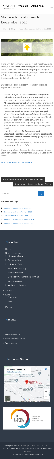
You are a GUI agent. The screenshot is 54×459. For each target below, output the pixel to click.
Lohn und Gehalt (16, 264)
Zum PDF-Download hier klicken (16, 162)
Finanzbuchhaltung (17, 268)
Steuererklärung (15, 260)
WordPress (27, 451)
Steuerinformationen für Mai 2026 (17, 208)
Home (8, 249)
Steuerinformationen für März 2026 (18, 216)
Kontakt (9, 307)
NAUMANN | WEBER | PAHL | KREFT (25, 5)
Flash (27, 448)
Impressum (18, 454)
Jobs (10, 302)
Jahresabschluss (15, 272)
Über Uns (12, 297)
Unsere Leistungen (14, 253)
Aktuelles (9, 290)
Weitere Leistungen (17, 285)
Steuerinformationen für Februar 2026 (19, 219)
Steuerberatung (15, 256)
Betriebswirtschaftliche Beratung (23, 277)
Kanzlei (8, 295)
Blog (13, 29)
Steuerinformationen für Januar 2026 (18, 223)
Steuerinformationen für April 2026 (18, 212)
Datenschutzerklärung (34, 454)
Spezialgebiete (15, 281)
